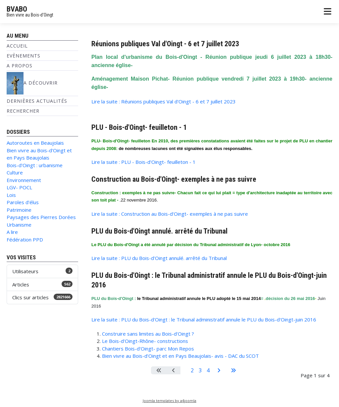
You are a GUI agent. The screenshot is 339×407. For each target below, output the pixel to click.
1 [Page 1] (184, 370)
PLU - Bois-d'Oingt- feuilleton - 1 (139, 127)
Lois (11, 195)
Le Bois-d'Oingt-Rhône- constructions (145, 341)
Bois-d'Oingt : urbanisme (35, 165)
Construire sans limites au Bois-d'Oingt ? (148, 333)
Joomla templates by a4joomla (169, 400)
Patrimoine (19, 209)
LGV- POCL (19, 187)
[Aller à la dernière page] (233, 370)
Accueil (17, 46)
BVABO (17, 9)
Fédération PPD (25, 239)
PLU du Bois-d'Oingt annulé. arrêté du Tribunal (159, 231)
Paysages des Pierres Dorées (41, 217)
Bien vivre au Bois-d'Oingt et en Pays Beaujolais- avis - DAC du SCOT (180, 355)
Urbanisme (19, 224)
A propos (19, 65)
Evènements (23, 56)
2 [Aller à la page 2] (192, 370)
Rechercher (23, 111)
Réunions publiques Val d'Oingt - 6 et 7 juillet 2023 (165, 43)
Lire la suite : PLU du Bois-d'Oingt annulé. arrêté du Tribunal (159, 258)
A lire (12, 232)
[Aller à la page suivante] (219, 370)
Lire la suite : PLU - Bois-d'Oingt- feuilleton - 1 (143, 162)
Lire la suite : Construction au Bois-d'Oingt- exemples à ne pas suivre (169, 213)
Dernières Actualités (37, 101)
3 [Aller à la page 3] (200, 370)
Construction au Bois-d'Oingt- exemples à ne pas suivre (173, 179)
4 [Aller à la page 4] (208, 370)
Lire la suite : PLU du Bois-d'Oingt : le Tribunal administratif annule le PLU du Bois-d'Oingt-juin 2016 (203, 319)
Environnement (24, 180)
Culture (15, 172)
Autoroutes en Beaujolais (35, 142)
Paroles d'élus (23, 202)
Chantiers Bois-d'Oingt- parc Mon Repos (148, 348)
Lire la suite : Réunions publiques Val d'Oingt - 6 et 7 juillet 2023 (163, 101)
